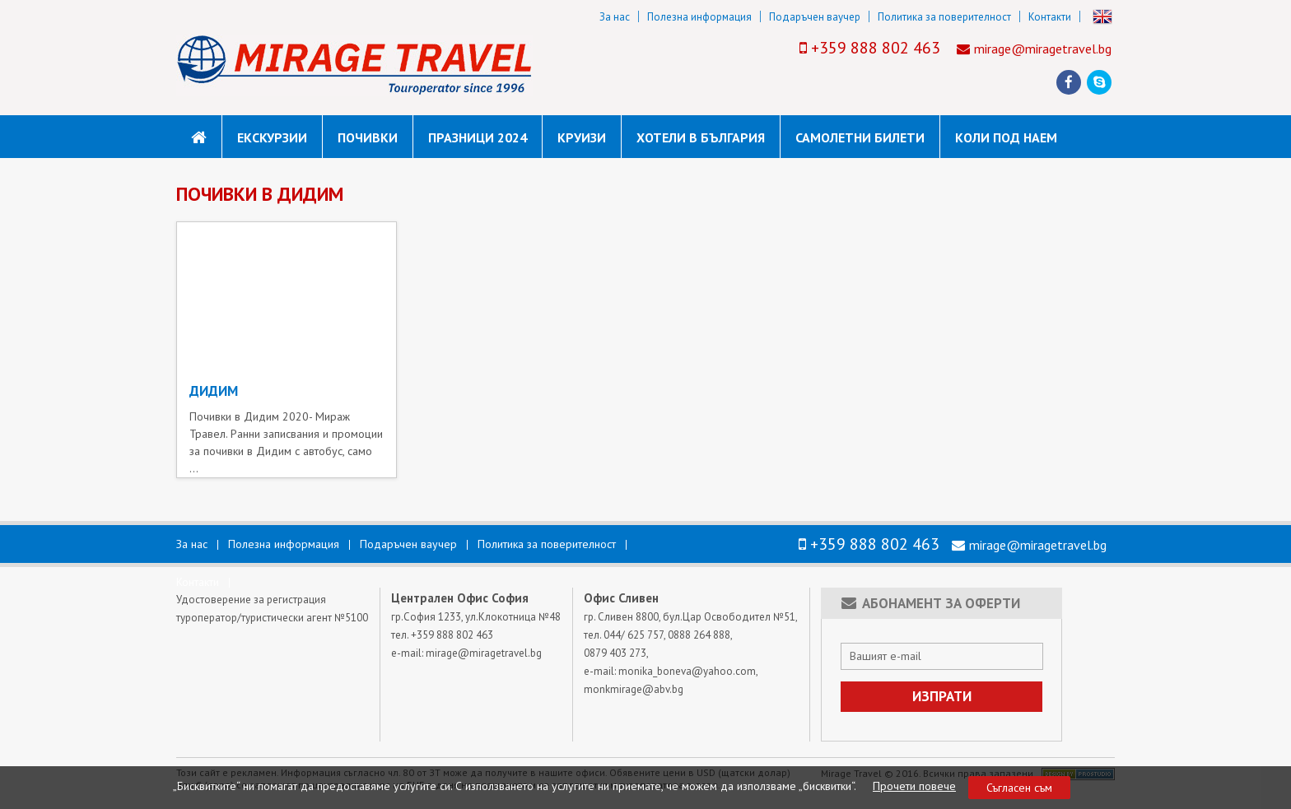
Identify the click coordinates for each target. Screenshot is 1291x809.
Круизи (581, 137)
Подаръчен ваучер (814, 17)
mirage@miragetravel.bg (1043, 48)
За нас (614, 17)
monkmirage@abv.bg (633, 689)
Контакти (1049, 17)
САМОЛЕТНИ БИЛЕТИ (860, 137)
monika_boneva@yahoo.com (687, 671)
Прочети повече (914, 786)
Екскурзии (272, 137)
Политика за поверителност (944, 17)
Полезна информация (699, 17)
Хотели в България (700, 137)
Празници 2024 (477, 137)
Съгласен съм (1019, 787)
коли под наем (1006, 137)
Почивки (368, 137)
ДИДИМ (213, 391)
